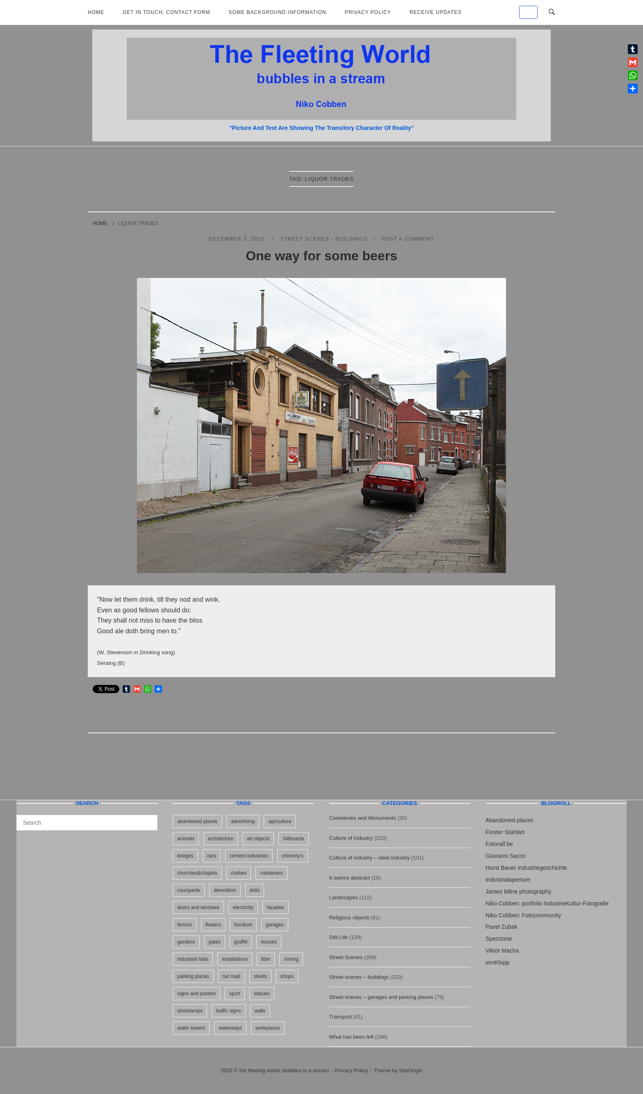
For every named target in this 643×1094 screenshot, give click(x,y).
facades (275, 907)
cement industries (249, 856)
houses (269, 942)
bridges (185, 856)
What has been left (351, 1037)
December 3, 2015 (237, 239)
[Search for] (86, 822)
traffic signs (228, 1011)
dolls (255, 890)
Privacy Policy (368, 12)
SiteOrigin (410, 1070)
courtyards (188, 890)
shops (287, 976)
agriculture (279, 821)
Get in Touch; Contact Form (166, 12)
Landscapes (343, 897)
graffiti (240, 942)
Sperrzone (499, 938)
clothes (238, 873)
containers (271, 873)
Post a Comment (407, 239)
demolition (225, 890)
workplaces (267, 1028)
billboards (293, 839)
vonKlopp (497, 962)
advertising (243, 821)
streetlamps (190, 1011)
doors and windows (198, 907)
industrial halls (192, 959)
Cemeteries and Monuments (362, 818)
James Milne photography (518, 891)
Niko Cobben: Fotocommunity (523, 915)
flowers (213, 925)
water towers (191, 1028)
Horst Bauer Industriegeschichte (526, 867)
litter (266, 959)
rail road (231, 976)
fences (184, 925)
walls (260, 1011)
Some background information (277, 12)
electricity (243, 907)
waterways (230, 1028)
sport (234, 993)
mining (291, 959)
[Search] (148, 819)
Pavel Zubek (502, 926)
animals (185, 839)
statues (262, 993)
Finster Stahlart (505, 832)
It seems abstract (349, 878)
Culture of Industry (351, 838)
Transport (340, 1017)
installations (235, 959)
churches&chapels (197, 873)
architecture (221, 839)
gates (215, 942)
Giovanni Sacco (506, 856)
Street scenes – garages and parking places (381, 997)
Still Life (338, 937)
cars (212, 856)
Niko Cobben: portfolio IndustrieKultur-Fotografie (547, 903)
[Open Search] (551, 12)
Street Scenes (346, 957)
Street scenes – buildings (359, 977)
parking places (193, 976)
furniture (243, 925)
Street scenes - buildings (323, 239)
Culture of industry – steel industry (369, 858)
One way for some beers (321, 255)
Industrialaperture (508, 879)
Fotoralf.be (499, 844)
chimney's (292, 856)
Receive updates (436, 12)
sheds (260, 976)
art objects (258, 839)
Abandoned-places (510, 820)
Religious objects (349, 917)
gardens (186, 942)
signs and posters (196, 993)
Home (96, 12)
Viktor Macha (502, 950)
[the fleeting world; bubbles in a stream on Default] (528, 12)
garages (274, 925)
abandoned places (197, 821)
